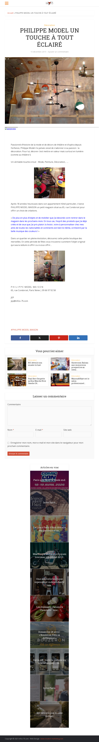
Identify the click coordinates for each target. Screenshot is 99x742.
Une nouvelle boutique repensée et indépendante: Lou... (49, 582)
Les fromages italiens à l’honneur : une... (49, 608)
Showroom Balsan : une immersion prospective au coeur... (80, 366)
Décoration (49, 25)
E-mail (39, 429)
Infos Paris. (49, 502)
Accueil (10, 13)
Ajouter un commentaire (58, 52)
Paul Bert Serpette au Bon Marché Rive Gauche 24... (37, 380)
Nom (10, 429)
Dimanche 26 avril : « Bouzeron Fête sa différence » (49, 635)
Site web (67, 429)
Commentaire (14, 404)
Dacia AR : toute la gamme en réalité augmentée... (49, 661)
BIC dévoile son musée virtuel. (35, 363)
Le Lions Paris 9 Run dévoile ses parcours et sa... (49, 529)
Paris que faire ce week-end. (49, 480)
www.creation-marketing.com (51, 739)
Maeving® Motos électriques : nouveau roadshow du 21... (49, 555)
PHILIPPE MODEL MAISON (25, 329)
